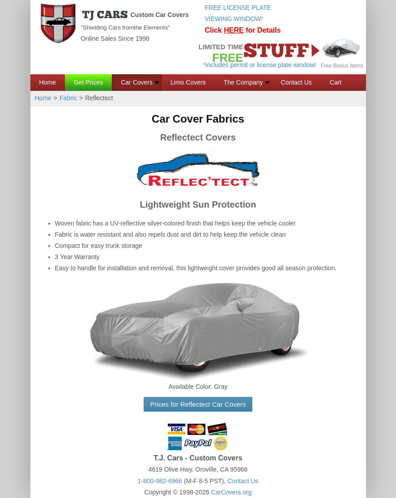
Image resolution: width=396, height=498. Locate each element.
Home (47, 82)
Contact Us (296, 82)
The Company (243, 82)
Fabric (68, 98)
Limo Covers (188, 82)
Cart (335, 82)
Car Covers (137, 82)
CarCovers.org (231, 492)
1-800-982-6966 (159, 481)
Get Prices (88, 82)
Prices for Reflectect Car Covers (198, 404)
